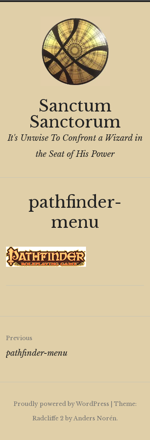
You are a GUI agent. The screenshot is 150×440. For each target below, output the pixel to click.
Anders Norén (95, 418)
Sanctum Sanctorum (75, 114)
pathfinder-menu (75, 344)
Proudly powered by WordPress (61, 404)
